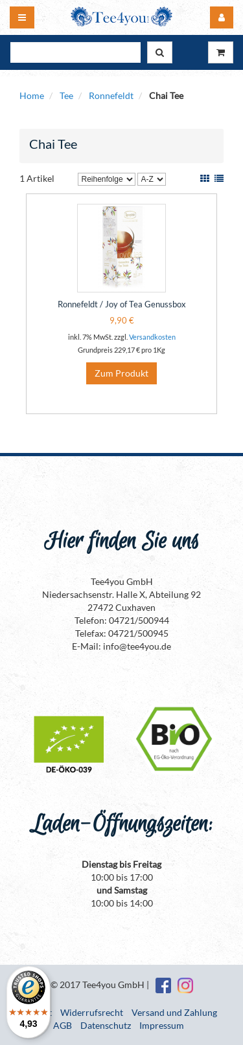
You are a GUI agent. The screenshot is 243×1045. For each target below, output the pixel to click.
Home (31, 95)
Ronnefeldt (111, 95)
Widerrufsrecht (91, 1012)
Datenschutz (105, 1025)
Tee (66, 95)
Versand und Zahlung (174, 1012)
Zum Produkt (121, 373)
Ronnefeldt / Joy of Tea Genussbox (122, 304)
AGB (62, 1025)
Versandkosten (152, 337)
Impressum (161, 1025)
